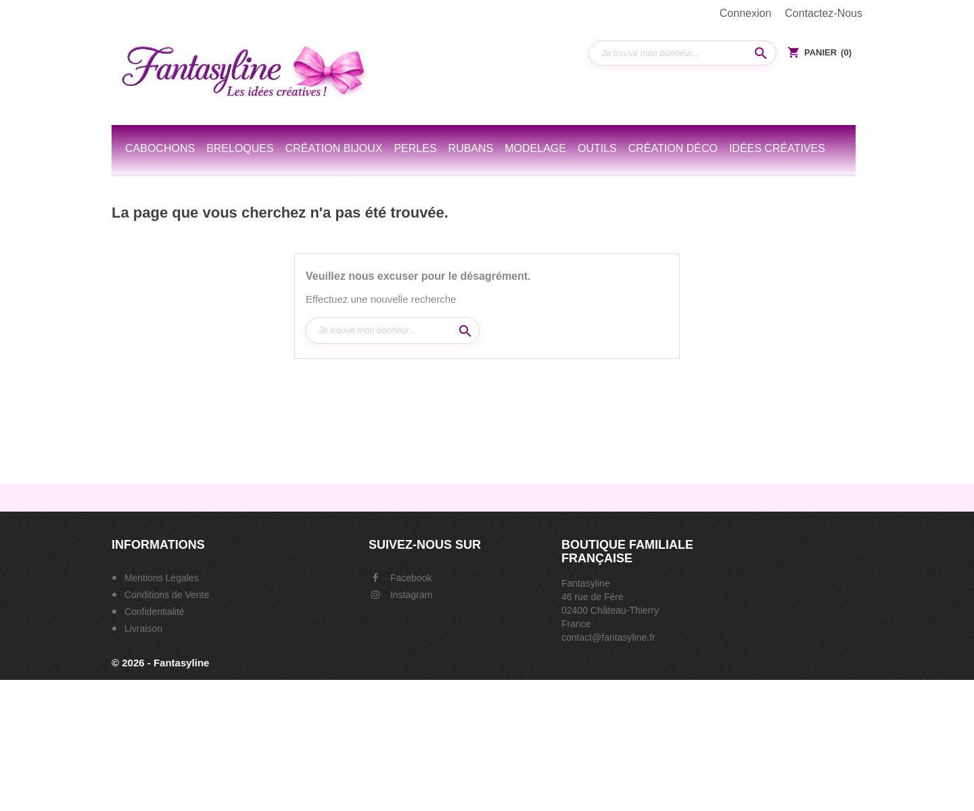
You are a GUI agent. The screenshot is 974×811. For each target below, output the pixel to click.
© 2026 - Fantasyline (160, 662)
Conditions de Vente (165, 594)
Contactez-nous (823, 13)
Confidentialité (153, 611)
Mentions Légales (160, 577)
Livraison (142, 628)
